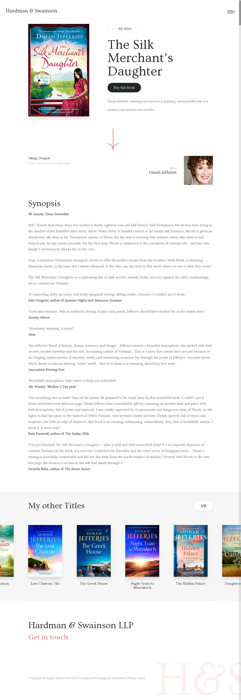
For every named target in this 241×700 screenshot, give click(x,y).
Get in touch (48, 637)
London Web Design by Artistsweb (103, 678)
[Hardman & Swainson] (31, 10)
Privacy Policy (136, 678)
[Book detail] (45, 551)
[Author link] (181, 170)
